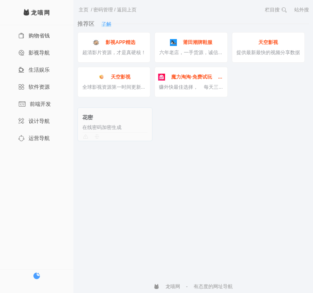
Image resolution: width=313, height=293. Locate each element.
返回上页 (127, 10)
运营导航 (34, 138)
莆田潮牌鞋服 (191, 42)
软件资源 (34, 87)
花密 (87, 117)
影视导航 (34, 53)
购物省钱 (34, 36)
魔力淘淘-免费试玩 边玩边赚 (191, 77)
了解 (106, 24)
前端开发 (34, 104)
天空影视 (268, 42)
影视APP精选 (114, 42)
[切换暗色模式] (36, 276)
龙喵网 (167, 286)
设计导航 (34, 121)
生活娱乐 (34, 70)
